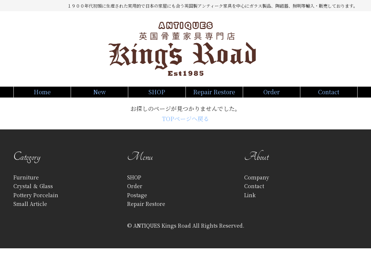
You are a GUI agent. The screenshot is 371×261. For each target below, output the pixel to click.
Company (256, 184)
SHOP (157, 95)
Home (42, 95)
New (99, 95)
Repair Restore (214, 95)
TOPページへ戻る (185, 126)
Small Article (30, 211)
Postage (137, 202)
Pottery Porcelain (35, 202)
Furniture (26, 184)
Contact (329, 95)
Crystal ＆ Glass (33, 193)
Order (271, 95)
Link (250, 202)
